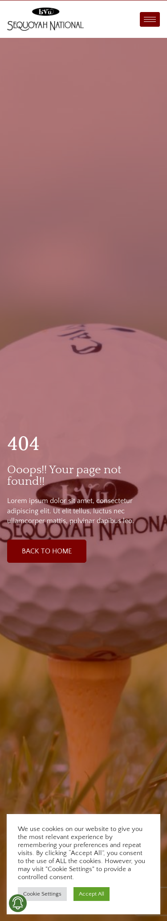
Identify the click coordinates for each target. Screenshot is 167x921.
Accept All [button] (91, 894)
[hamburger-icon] (150, 19)
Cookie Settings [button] (42, 894)
